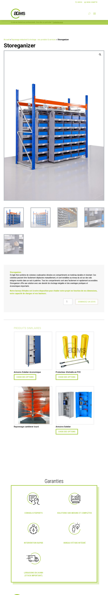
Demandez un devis (87, 302)
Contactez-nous (58, 22)
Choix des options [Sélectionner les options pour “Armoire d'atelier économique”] (25, 377)
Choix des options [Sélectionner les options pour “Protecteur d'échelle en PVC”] (66, 377)
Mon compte (91, 2)
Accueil (6, 39)
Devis (80, 2)
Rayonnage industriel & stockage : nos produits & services (33, 39)
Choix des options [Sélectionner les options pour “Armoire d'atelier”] (66, 431)
